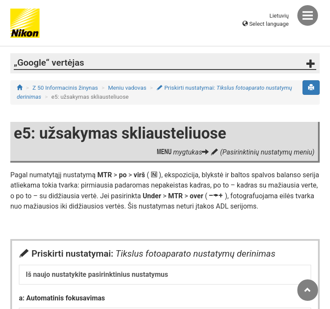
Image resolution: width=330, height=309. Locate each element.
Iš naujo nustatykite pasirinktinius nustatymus (97, 274)
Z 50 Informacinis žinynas (65, 88)
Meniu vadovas (127, 88)
